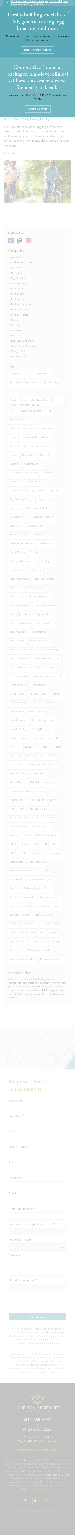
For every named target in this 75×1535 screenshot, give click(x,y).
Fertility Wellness (19, 315)
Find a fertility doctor (20, 667)
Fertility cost (16, 588)
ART (51, 411)
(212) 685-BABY (37, 1420)
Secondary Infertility (20, 915)
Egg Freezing (16, 508)
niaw (12, 809)
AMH (12, 411)
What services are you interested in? (32, 1224)
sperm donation (18, 933)
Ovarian (51, 818)
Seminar (14, 924)
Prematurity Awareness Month (25, 871)
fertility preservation (20, 606)
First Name (16, 1100)
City (11, 1131)
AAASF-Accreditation (38, 374)
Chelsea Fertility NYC (22, 263)
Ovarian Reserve (18, 827)
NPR (21, 809)
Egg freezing (45, 499)
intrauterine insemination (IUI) (46, 1478)
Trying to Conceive (20, 351)
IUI (57, 738)
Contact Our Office (37, 109)
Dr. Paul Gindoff (18, 491)
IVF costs (56, 747)
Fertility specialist (41, 614)
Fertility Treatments (19, 659)
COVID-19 (45, 455)
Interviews (16, 331)
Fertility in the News (21, 299)
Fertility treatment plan (49, 650)
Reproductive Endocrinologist (25, 888)
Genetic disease (18, 685)
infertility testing (51, 1475)
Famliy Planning (18, 552)
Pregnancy (36, 853)
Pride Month (16, 880)
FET (58, 659)
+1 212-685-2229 (37, 1430)
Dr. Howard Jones (34, 482)
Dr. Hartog (16, 273)
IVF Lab (31, 756)
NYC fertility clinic (38, 809)
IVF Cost (42, 747)
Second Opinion (43, 915)
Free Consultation (45, 667)
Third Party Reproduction (22, 959)
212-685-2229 (43, 95)
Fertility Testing (17, 641)
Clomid (13, 455)
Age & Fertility (51, 382)
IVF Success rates (48, 756)
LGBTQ (54, 765)
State (12, 1162)
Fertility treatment (39, 641)
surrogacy (51, 1486)
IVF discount (16, 756)
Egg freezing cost (18, 517)
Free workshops (18, 676)
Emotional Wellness (20, 535)
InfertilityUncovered (41, 729)
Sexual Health (30, 924)
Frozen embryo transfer (42, 676)
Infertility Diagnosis (43, 703)
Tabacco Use (16, 950)
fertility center (17, 570)
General (15, 320)
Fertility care (48, 561)
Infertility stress (36, 712)
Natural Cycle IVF (18, 800)
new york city (38, 800)
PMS (23, 853)
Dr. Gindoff (16, 268)
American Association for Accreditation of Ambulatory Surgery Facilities (31, 402)
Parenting (15, 835)
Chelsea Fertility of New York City (37, 1460)
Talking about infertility (39, 950)
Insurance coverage (19, 738)
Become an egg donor (21, 420)
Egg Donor (55, 491)
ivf (11, 747)
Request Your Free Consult (37, 50)
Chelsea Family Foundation (35, 438)
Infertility (44, 119)
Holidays (33, 694)
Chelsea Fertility (18, 446)
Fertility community (19, 579)
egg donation (38, 1486)
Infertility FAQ (17, 712)
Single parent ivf (50, 924)
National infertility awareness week (27, 791)
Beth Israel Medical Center (23, 429)
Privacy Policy (37, 1516)
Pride (47, 871)
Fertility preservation (45, 606)
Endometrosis (42, 535)
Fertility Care (17, 289)
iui (49, 738)
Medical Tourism (18, 782)
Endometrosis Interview (21, 544)
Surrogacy (55, 942)
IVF (12, 336)
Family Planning (31, 119)
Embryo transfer (36, 526)
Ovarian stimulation (41, 827)
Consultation (28, 455)
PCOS (13, 844)
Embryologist (16, 526)
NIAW (53, 800)
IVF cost (29, 747)
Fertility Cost (17, 294)
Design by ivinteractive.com (38, 1521)
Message (14, 1255)
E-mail (12, 1193)
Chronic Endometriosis (42, 446)
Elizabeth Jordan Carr (43, 517)
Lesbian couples (37, 765)
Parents (28, 835)
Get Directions (49, 1441)
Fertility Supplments (20, 623)
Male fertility (40, 774)
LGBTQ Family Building (23, 341)
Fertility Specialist (19, 614)
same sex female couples (47, 906)
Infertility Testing (18, 729)
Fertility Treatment (20, 310)
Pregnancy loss (54, 853)
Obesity (38, 818)
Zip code (14, 1178)
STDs (42, 933)
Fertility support (18, 632)
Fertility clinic (35, 570)
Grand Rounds (17, 694)
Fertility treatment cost (21, 650)
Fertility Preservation (21, 304)
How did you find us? (22, 1280)
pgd (35, 844)
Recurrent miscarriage (38, 880)
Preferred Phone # (20, 1209)
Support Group (17, 942)
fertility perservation (39, 597)
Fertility (34, 552)
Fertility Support (43, 623)
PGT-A (13, 853)
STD (33, 933)
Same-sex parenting (20, 906)
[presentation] (39, 1302)
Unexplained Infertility (51, 959)
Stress (53, 933)
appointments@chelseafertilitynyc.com (37, 1450)
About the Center (20, 257)
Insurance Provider (20, 1240)
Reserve (49, 888)
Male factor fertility (19, 774)
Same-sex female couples (23, 346)
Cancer (13, 438)
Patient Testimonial (46, 835)
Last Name (15, 1116)
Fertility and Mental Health (23, 561)
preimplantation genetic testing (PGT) (25, 1482)
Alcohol (14, 391)
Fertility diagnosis (36, 588)
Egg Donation (18, 278)
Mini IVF (35, 782)
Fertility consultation (44, 579)
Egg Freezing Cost (37, 508)
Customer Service (33, 464)
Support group (37, 942)
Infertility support (18, 720)
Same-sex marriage (49, 897)
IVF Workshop (17, 765)
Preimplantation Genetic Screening (27, 862)
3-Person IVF (16, 374)
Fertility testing (38, 632)
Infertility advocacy (19, 703)
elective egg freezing (58, 1482)
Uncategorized (18, 357)
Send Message (37, 1317)
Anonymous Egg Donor (32, 411)
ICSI (45, 694)
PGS (54, 844)
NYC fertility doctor (20, 818)
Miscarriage (50, 782)
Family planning (46, 544)
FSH (61, 676)
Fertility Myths (17, 597)
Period (24, 844)
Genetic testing (38, 685)
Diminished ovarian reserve (23, 473)
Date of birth (17, 1147)
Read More (11, 153)
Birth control (47, 429)
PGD (44, 844)
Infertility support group (44, 720)
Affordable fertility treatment (24, 382)
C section (14, 464)
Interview (38, 738)
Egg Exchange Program (22, 499)
